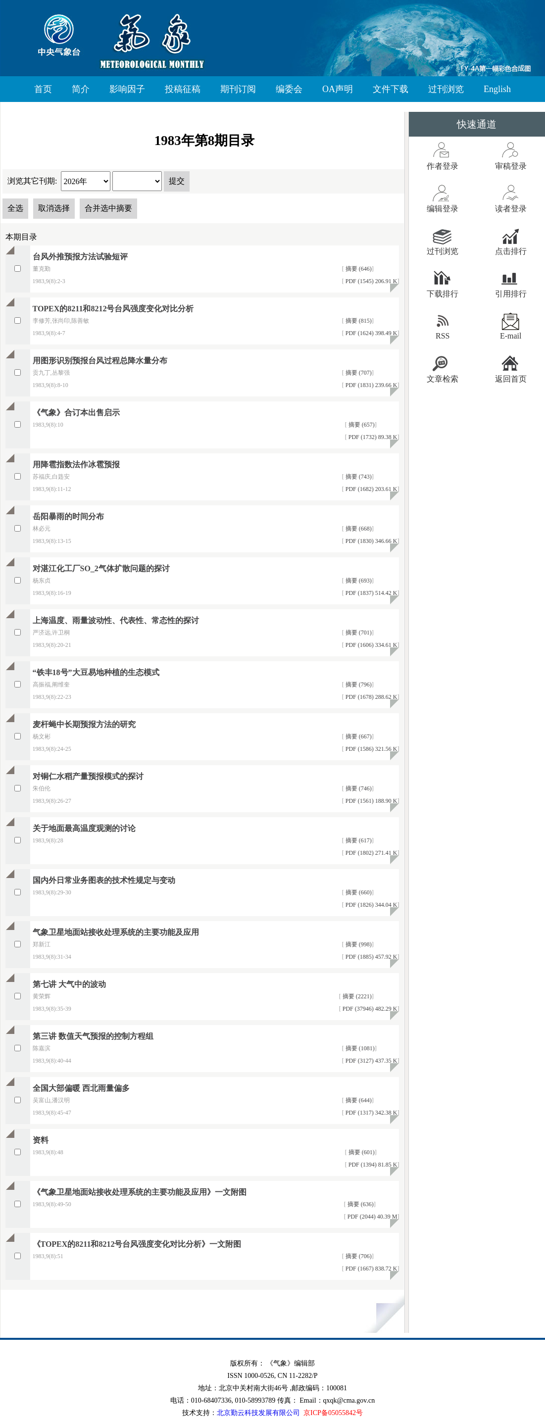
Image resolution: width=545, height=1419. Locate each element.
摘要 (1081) (359, 1048)
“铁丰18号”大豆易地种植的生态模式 (96, 672)
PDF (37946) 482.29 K (369, 1008)
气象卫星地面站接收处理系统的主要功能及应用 (116, 932)
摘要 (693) (358, 580)
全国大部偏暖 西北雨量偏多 (81, 1088)
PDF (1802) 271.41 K (370, 852)
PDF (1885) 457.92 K (370, 956)
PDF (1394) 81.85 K (372, 1164)
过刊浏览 (446, 89)
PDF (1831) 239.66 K (370, 385)
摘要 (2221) (356, 996)
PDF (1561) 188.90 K (370, 800)
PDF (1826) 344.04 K (370, 904)
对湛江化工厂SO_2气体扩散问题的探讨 (101, 568)
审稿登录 (511, 166)
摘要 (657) (361, 424)
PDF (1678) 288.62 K (370, 696)
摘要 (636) (360, 1204)
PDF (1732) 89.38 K (372, 437)
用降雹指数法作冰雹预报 (76, 464)
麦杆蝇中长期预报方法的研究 (84, 724)
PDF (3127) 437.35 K (370, 1060)
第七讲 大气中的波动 (69, 984)
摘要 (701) (358, 632)
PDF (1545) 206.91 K (370, 281)
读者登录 (511, 208)
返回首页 (511, 379)
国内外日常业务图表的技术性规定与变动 (104, 880)
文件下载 (390, 89)
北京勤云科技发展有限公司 (258, 1413)
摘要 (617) (358, 840)
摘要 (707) (358, 372)
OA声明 (337, 89)
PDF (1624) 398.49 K (370, 333)
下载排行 (442, 294)
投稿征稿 (182, 89)
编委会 (289, 89)
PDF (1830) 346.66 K (370, 541)
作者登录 (442, 166)
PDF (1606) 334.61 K (370, 644)
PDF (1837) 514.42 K (370, 592)
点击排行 (511, 251)
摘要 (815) (358, 320)
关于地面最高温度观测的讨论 (84, 828)
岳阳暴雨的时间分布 (68, 516)
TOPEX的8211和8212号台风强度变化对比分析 (113, 308)
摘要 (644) (358, 1100)
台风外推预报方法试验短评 (80, 256)
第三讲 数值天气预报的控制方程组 (93, 1036)
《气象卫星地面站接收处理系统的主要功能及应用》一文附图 (140, 1192)
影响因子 (127, 89)
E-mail (511, 336)
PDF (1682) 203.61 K (370, 489)
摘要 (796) (358, 684)
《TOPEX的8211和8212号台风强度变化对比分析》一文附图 (137, 1244)
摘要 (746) (358, 788)
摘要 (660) (358, 892)
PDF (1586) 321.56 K (370, 748)
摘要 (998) (358, 944)
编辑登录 (442, 208)
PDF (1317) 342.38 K (370, 1112)
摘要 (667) (358, 736)
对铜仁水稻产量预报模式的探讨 (88, 776)
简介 (81, 89)
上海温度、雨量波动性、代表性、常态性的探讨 (116, 620)
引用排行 (511, 294)
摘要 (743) (358, 476)
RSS (442, 336)
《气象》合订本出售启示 (76, 412)
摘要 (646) (358, 268)
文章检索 (442, 379)
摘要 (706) (358, 1256)
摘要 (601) (361, 1152)
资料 (41, 1140)
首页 (43, 89)
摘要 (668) (358, 528)
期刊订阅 (238, 89)
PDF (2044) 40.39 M (371, 1216)
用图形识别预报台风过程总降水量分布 (100, 360)
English (497, 89)
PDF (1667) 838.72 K (370, 1268)
